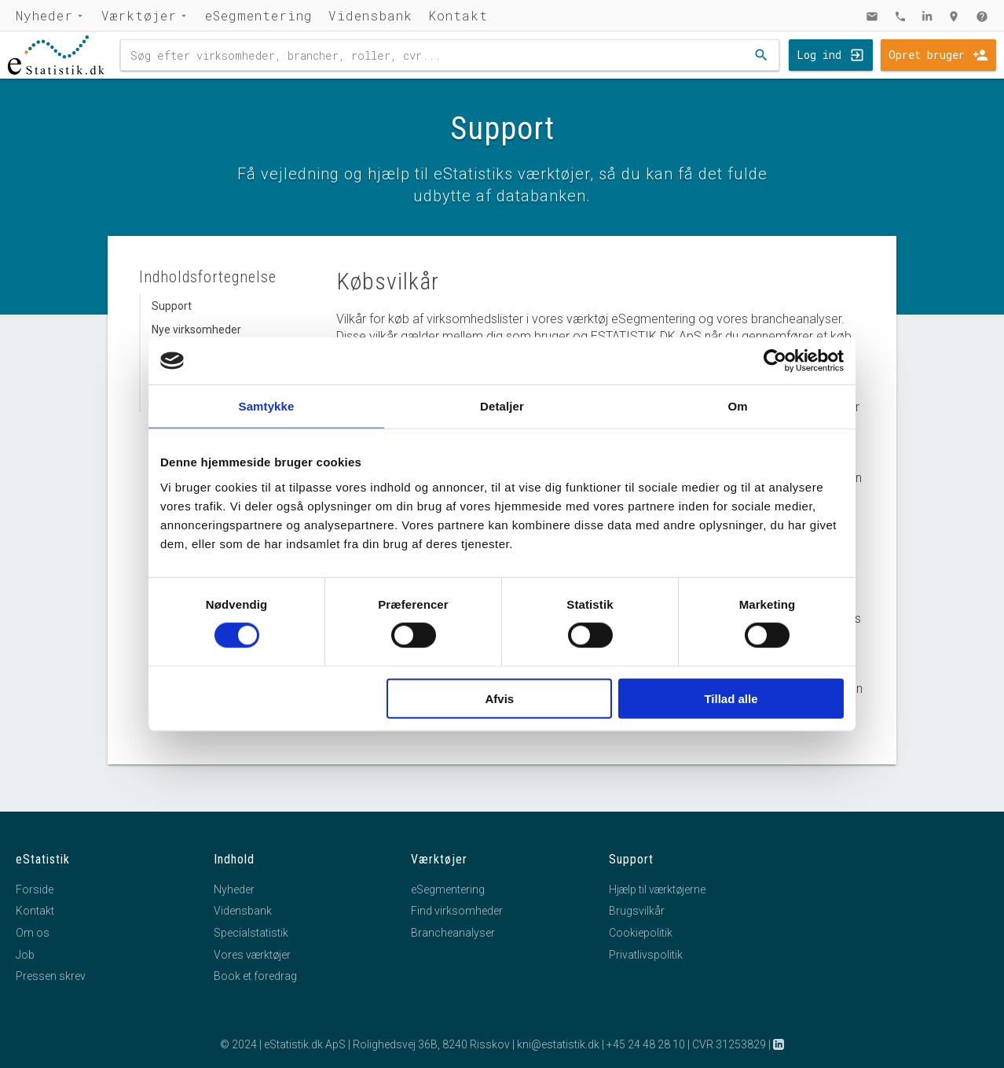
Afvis (500, 698)
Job (25, 954)
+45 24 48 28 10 (645, 1044)
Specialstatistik (251, 932)
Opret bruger (927, 54)
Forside (34, 889)
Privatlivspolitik (646, 954)
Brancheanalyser (453, 932)
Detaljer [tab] (502, 406)
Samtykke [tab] (267, 406)
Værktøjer (139, 15)
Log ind (819, 54)
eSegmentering (259, 15)
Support (172, 306)
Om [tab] (737, 406)
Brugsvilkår (637, 910)
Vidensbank (370, 15)
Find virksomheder (457, 910)
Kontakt (458, 15)
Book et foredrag (255, 976)
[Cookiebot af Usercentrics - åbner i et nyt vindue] (775, 361)
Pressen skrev (51, 976)
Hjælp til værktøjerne (657, 889)
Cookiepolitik (640, 932)
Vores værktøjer (252, 954)
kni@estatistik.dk (558, 1044)
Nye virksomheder (196, 329)
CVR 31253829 (729, 1044)
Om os (32, 932)
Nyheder (44, 15)
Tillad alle (730, 698)
